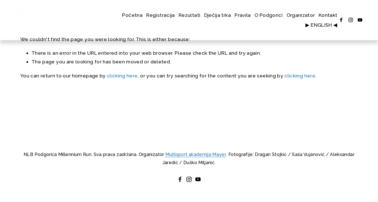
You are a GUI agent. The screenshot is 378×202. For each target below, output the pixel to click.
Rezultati (189, 15)
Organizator (301, 15)
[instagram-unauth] (351, 20)
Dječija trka (217, 15)
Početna (132, 15)
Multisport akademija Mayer (195, 154)
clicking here (122, 76)
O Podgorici (269, 15)
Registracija (160, 15)
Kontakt (328, 15)
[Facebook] (341, 20)
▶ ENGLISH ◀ (321, 25)
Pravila (243, 15)
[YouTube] (360, 20)
